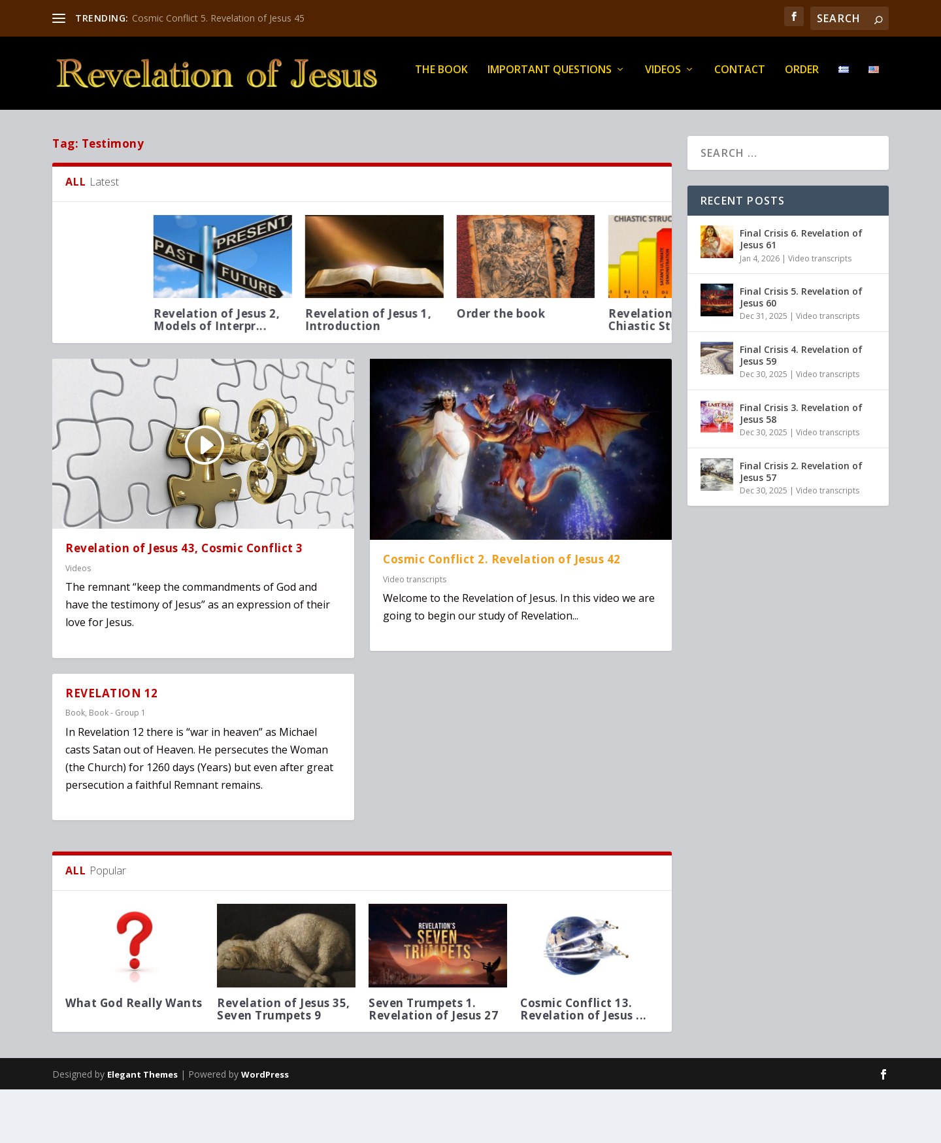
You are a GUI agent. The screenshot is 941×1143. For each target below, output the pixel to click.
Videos (310, 124)
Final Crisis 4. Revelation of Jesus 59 (801, 409)
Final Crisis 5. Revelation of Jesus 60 (801, 351)
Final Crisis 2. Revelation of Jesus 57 (801, 525)
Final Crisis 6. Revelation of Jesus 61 (801, 292)
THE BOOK (88, 124)
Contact (386, 124)
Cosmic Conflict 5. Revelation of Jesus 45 (218, 18)
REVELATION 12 (111, 746)
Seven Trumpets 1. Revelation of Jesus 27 (436, 1062)
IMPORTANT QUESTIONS (197, 124)
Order (449, 124)
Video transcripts (414, 632)
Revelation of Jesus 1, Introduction (647, 373)
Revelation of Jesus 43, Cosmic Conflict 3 (184, 601)
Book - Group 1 (117, 766)
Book (75, 766)
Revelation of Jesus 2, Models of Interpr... (495, 373)
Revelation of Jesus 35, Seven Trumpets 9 (286, 1062)
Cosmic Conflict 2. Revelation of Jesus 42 (502, 612)
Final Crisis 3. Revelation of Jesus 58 (801, 467)
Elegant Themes (142, 1128)
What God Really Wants (136, 1056)
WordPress (265, 1128)
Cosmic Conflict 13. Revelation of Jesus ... (586, 1062)
